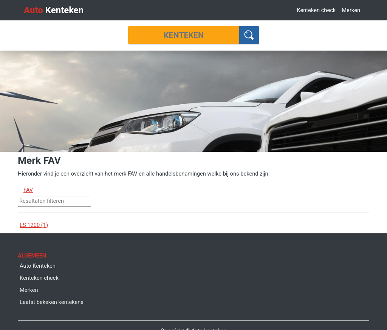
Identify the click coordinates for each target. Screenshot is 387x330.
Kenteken (54, 10)
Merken (351, 10)
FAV (28, 190)
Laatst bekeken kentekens (52, 302)
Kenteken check (316, 10)
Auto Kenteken (38, 265)
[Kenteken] (184, 35)
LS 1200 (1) (34, 225)
